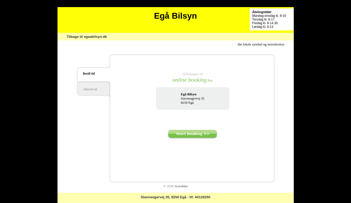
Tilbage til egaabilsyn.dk (87, 37)
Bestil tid (89, 73)
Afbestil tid (90, 89)
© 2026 (175, 186)
